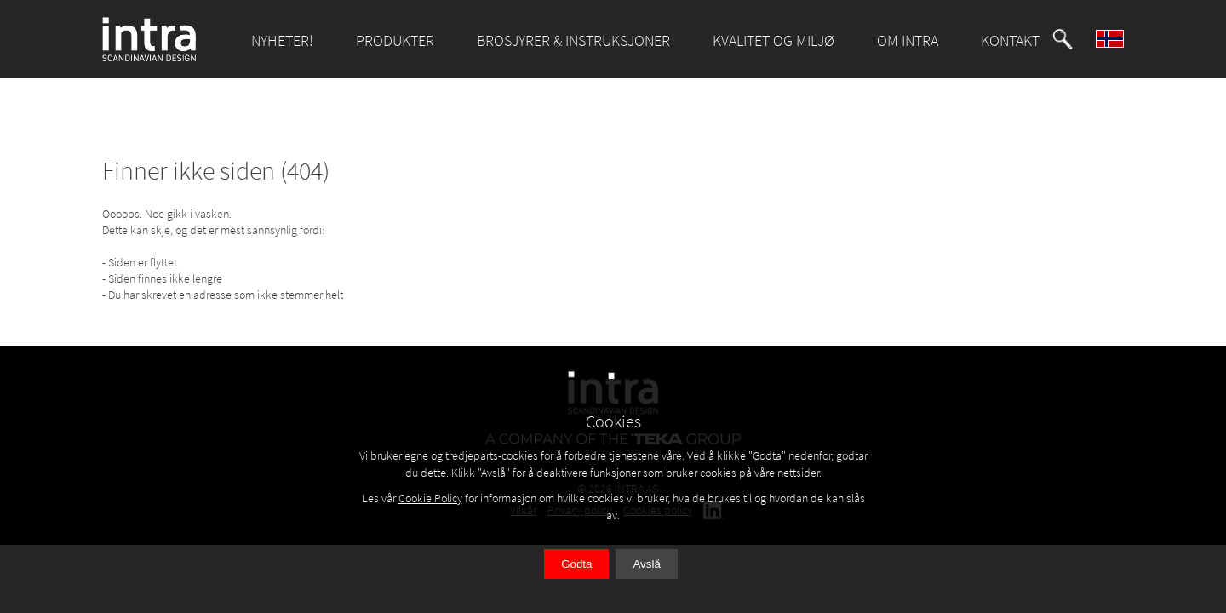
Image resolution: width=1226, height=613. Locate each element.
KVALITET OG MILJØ (773, 40)
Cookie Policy (430, 498)
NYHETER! (282, 40)
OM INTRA (907, 40)
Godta (576, 564)
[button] (1062, 39)
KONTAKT (1010, 40)
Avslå (646, 564)
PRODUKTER (395, 40)
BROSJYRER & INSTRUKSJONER (573, 40)
